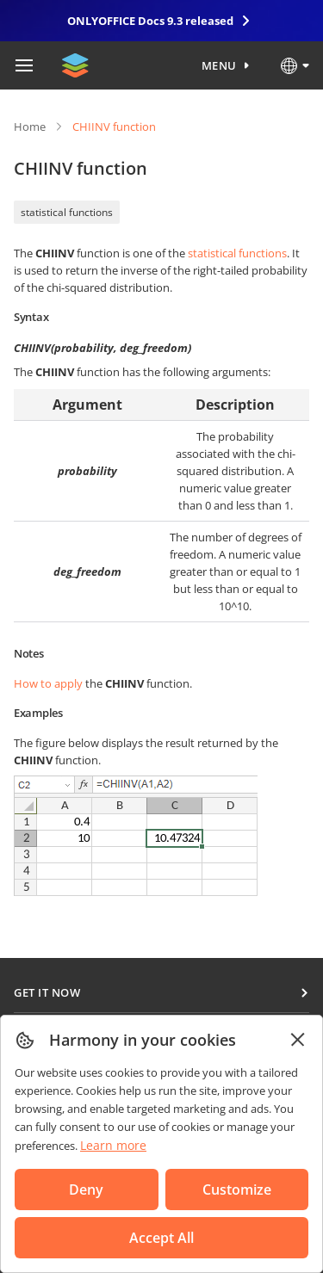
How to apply (48, 683)
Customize (236, 1189)
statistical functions (67, 212)
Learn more (113, 1145)
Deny (86, 1189)
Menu (219, 65)
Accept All (161, 1237)
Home (30, 126)
